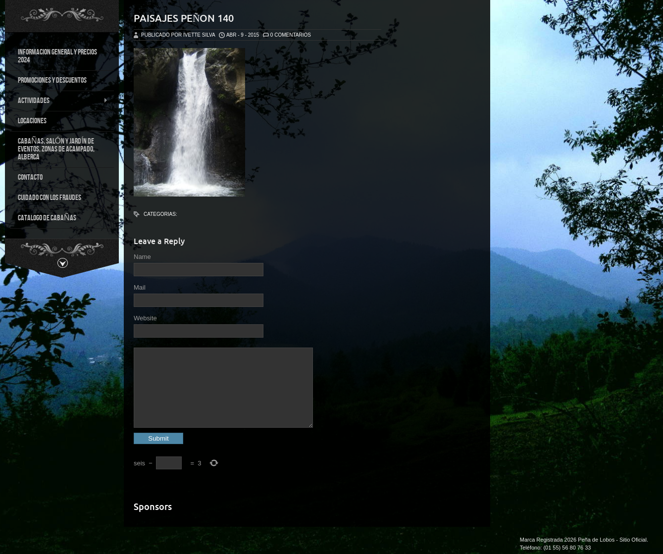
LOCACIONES (32, 121)
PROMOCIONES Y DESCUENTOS (52, 80)
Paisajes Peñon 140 (184, 18)
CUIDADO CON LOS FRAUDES (49, 197)
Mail (140, 287)
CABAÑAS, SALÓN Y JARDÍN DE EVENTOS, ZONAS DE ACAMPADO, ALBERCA (56, 149)
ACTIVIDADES (59, 101)
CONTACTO (30, 177)
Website (145, 318)
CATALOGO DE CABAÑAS (47, 218)
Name (142, 256)
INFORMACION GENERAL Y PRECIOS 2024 (57, 56)
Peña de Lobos (596, 540)
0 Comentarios (290, 35)
